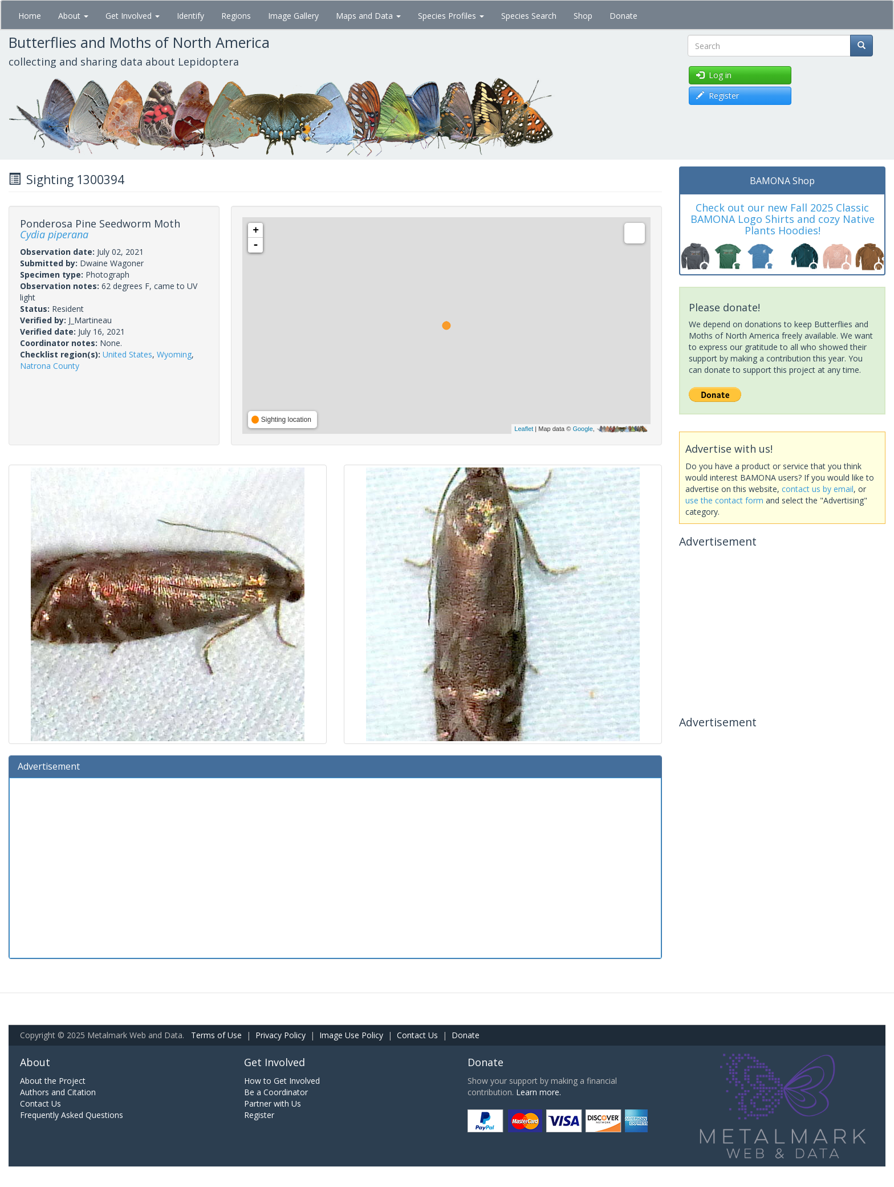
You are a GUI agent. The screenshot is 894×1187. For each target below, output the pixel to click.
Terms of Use (216, 1035)
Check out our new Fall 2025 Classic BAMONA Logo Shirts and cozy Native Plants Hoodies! (782, 219)
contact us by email (818, 488)
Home (29, 15)
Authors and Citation (58, 1092)
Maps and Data (368, 15)
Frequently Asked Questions (71, 1114)
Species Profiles (451, 15)
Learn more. (538, 1092)
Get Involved (132, 15)
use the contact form (724, 500)
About (73, 15)
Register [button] (717, 95)
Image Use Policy (351, 1035)
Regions (236, 15)
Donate (623, 15)
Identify (190, 15)
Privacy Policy (280, 1035)
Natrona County (49, 365)
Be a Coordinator (276, 1092)
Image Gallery (293, 15)
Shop (583, 15)
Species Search (528, 15)
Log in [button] (714, 75)
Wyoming (174, 354)
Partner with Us (272, 1103)
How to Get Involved (282, 1080)
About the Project (53, 1080)
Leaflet (523, 428)
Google (582, 428)
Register (259, 1114)
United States (127, 354)
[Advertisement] (335, 866)
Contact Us (417, 1035)
